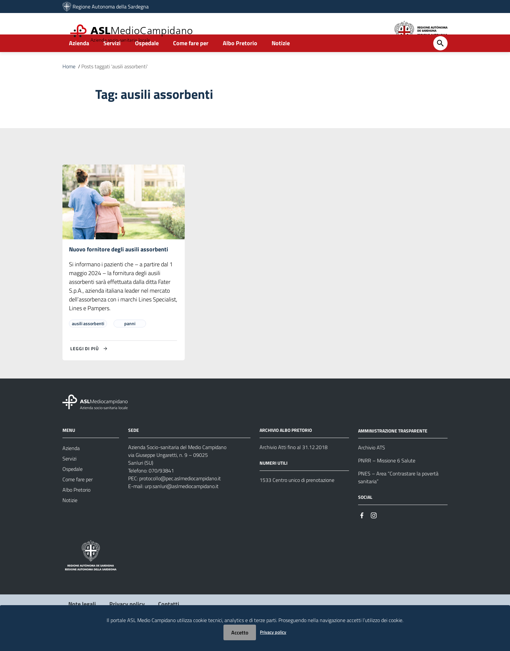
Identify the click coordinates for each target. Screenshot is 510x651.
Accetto (239, 632)
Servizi (112, 60)
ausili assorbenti (88, 341)
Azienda (79, 60)
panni (129, 341)
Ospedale (147, 60)
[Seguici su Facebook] (362, 532)
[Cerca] (440, 61)
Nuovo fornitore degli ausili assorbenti (118, 267)
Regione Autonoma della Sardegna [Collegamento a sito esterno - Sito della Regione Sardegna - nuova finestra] (111, 6)
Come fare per (190, 60)
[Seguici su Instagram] (374, 532)
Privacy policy (273, 632)
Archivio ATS (371, 466)
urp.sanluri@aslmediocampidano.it (182, 504)
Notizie (281, 60)
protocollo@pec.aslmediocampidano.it (180, 496)
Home (68, 84)
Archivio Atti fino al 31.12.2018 (294, 465)
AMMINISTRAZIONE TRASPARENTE (392, 448)
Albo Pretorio (240, 60)
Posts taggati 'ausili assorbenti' (114, 84)
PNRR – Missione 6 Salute (386, 479)
